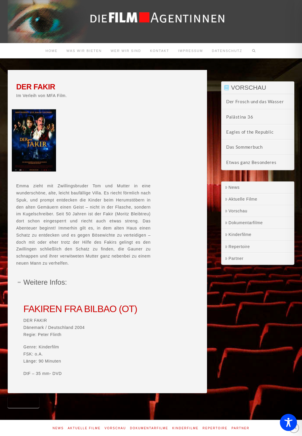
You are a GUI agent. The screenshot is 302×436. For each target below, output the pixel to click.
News (232, 187)
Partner (234, 258)
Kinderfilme (238, 234)
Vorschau (236, 211)
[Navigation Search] (254, 50)
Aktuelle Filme (241, 199)
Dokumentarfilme (244, 222)
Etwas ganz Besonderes (251, 162)
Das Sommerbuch (244, 147)
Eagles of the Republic (249, 132)
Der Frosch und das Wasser (255, 101)
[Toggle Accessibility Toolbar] (288, 422)
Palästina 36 (239, 116)
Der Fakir (23, 402)
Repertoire (237, 246)
